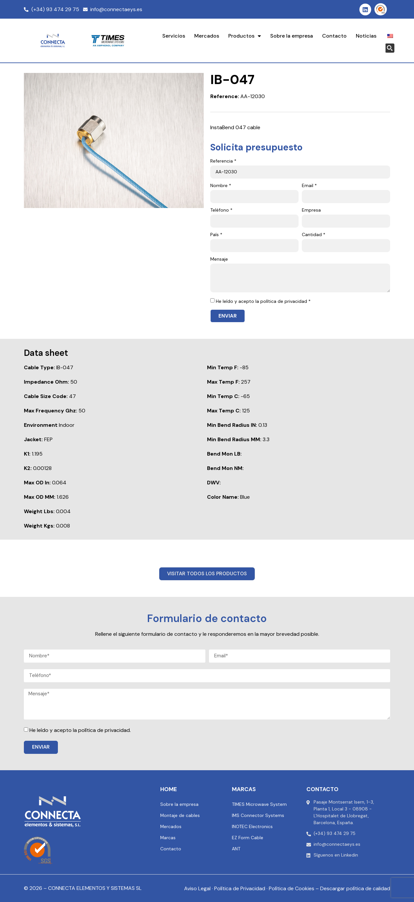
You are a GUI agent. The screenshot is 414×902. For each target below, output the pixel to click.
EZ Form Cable (247, 838)
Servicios (173, 35)
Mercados (206, 35)
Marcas (168, 838)
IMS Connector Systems (258, 815)
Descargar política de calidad (355, 888)
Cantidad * (313, 234)
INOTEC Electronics (252, 826)
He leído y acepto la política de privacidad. (80, 730)
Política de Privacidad (239, 888)
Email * (309, 185)
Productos (244, 36)
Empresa (311, 210)
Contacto (334, 35)
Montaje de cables (180, 815)
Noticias (366, 35)
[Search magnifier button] (389, 48)
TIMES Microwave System (259, 804)
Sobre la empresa (291, 35)
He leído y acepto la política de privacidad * (263, 301)
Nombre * (220, 185)
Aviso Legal (197, 888)
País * (216, 234)
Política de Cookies (291, 888)
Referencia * (223, 161)
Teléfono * (221, 210)
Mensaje (219, 259)
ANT (236, 849)
